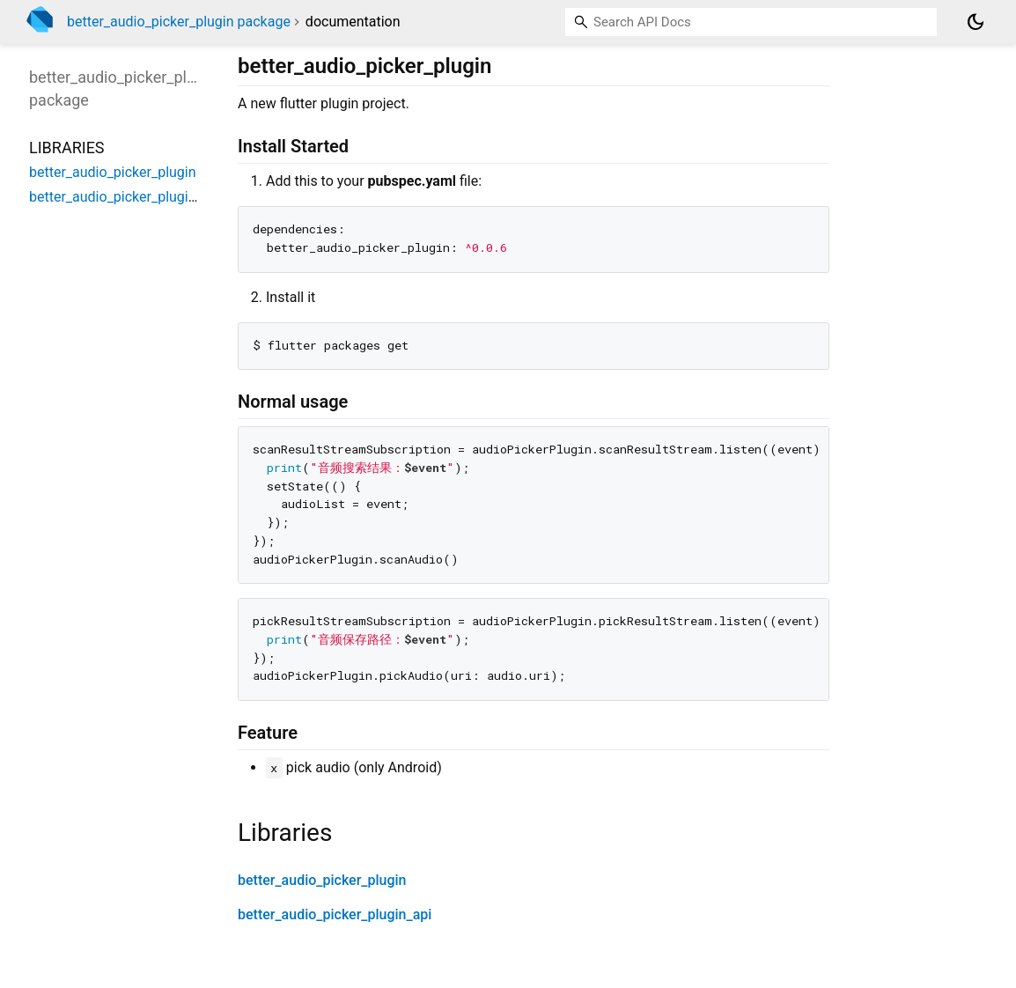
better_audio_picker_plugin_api (334, 914)
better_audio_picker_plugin (322, 880)
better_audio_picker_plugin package (179, 21)
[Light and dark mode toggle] (975, 22)
